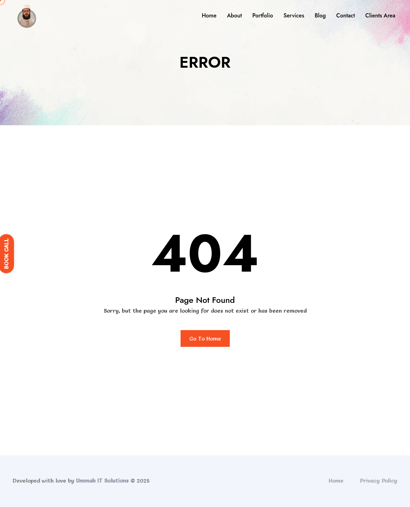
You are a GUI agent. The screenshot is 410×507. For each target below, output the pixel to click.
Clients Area (380, 16)
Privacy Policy (380, 480)
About (234, 16)
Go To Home (205, 338)
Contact (345, 16)
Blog (320, 16)
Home (209, 16)
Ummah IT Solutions (100, 480)
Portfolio (262, 16)
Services (294, 16)
